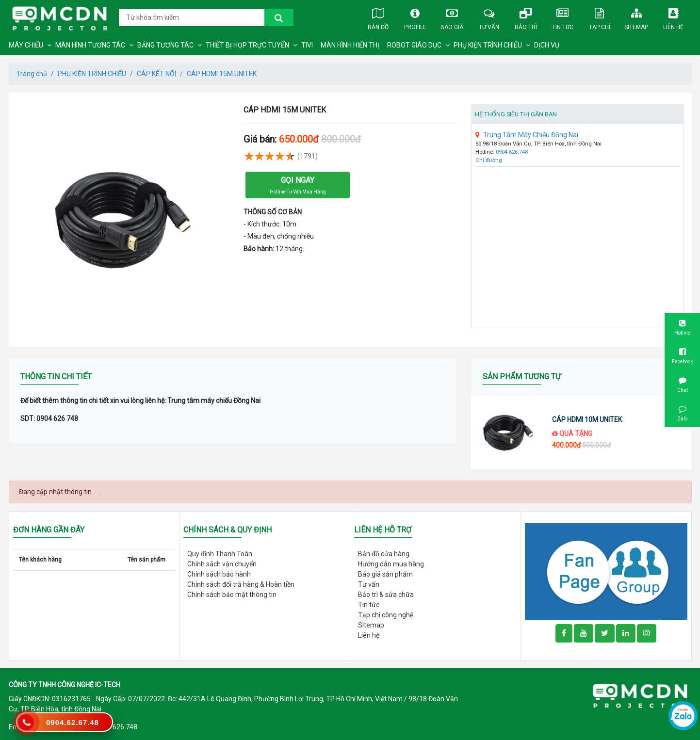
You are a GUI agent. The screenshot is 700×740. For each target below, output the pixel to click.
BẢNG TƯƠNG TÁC (165, 45)
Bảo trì (525, 17)
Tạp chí (599, 17)
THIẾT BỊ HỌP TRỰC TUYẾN (247, 45)
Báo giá (452, 17)
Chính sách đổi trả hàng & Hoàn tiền (240, 584)
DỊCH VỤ (546, 45)
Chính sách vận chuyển (222, 564)
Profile (415, 17)
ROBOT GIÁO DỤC (414, 45)
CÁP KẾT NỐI (156, 74)
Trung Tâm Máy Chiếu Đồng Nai (526, 135)
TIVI (307, 45)
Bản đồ (378, 17)
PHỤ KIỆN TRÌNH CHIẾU (488, 45)
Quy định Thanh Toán (219, 554)
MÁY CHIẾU (26, 45)
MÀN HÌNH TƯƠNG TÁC (90, 45)
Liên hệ (673, 17)
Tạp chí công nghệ (385, 615)
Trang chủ (31, 74)
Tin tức (562, 17)
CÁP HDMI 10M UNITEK (587, 419)
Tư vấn (489, 17)
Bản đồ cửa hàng (383, 554)
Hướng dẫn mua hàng (391, 564)
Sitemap (636, 17)
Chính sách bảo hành (219, 574)
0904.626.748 (512, 152)
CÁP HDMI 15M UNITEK (222, 74)
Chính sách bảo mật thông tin (232, 594)
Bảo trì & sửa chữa (386, 594)
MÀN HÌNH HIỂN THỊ (350, 45)
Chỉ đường (488, 160)
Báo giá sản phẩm (385, 574)
